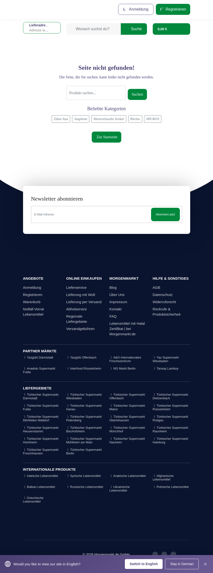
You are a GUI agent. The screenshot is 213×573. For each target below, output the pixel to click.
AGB (156, 287)
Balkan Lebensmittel (39, 487)
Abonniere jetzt (165, 214)
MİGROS (152, 119)
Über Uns (117, 295)
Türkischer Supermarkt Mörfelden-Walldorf (41, 418)
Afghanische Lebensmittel (163, 477)
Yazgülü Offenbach (81, 357)
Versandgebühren (80, 329)
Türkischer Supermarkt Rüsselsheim (170, 407)
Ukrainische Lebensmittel (120, 488)
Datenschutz (163, 295)
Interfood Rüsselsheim (83, 368)
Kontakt (116, 309)
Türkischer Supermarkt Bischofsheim (84, 429)
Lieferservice (76, 287)
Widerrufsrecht (164, 302)
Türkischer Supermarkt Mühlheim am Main (84, 440)
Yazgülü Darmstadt (38, 357)
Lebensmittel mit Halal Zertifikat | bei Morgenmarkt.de (127, 328)
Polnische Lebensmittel (171, 487)
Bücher (135, 119)
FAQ (113, 316)
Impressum (118, 302)
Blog (113, 287)
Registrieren (173, 9)
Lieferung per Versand (84, 302)
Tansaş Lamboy (165, 368)
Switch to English (144, 564)
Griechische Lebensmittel (33, 499)
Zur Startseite (106, 137)
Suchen (137, 94)
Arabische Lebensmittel (128, 476)
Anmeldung (135, 9)
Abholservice (76, 309)
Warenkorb (32, 302)
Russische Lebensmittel (84, 487)
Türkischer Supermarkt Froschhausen (41, 451)
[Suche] (96, 93)
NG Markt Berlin (123, 368)
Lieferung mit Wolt (80, 295)
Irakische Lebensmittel (40, 476)
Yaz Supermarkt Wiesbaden (166, 359)
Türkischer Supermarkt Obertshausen (127, 418)
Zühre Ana (61, 119)
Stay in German (182, 564)
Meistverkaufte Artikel (108, 119)
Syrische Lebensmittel (83, 476)
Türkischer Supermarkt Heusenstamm (41, 429)
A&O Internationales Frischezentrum (125, 359)
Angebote (80, 119)
